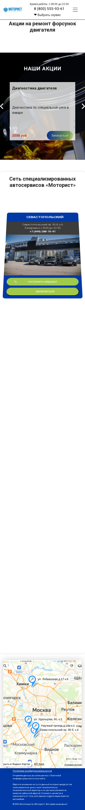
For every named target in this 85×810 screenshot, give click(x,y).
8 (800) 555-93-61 (49, 8)
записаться (45, 265)
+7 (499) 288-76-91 (42, 246)
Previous (11, 254)
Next (74, 254)
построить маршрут (42, 262)
